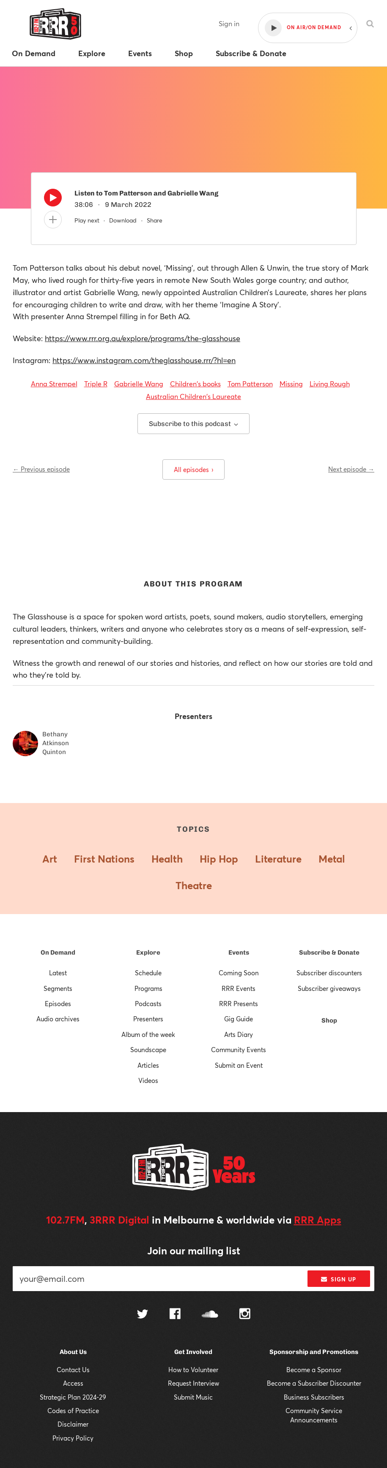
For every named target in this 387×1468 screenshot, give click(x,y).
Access (73, 1383)
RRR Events (238, 988)
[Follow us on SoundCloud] (210, 1315)
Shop (329, 1020)
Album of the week (148, 1034)
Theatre (194, 885)
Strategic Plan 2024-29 (73, 1397)
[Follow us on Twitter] (142, 1315)
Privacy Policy (72, 1438)
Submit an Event (239, 1065)
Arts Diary (238, 1034)
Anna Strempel (54, 383)
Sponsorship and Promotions (313, 1352)
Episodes (58, 1003)
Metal (331, 859)
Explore (148, 952)
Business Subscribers (314, 1397)
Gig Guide (238, 1019)
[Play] (53, 200)
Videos (148, 1080)
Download (123, 220)
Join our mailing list (193, 1250)
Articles (148, 1065)
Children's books (195, 383)
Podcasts (148, 1003)
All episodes (193, 469)
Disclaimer (73, 1424)
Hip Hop (219, 859)
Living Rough (330, 383)
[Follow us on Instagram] (244, 1314)
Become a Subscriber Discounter (314, 1383)
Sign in (229, 23)
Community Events (238, 1049)
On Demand (58, 952)
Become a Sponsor (313, 1369)
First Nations (104, 859)
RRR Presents (238, 1003)
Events (238, 952)
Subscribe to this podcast (193, 424)
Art (49, 859)
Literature (278, 859)
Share (154, 220)
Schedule (148, 973)
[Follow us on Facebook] (175, 1314)
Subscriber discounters (329, 973)
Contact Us (73, 1369)
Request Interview (193, 1383)
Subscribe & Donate (329, 952)
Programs (148, 988)
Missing (291, 383)
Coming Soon (239, 973)
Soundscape (148, 1049)
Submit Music (193, 1397)
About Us (73, 1352)
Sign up (338, 1279)
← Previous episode (41, 469)
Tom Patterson (250, 383)
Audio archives (58, 1019)
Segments (58, 988)
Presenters (148, 1019)
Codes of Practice (73, 1410)
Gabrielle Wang (138, 383)
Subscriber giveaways (329, 988)
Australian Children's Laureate (193, 396)
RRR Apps (317, 1219)
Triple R (95, 383)
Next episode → (351, 469)
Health (167, 859)
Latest (58, 973)
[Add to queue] (53, 219)
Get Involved (193, 1352)
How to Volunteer (193, 1369)
